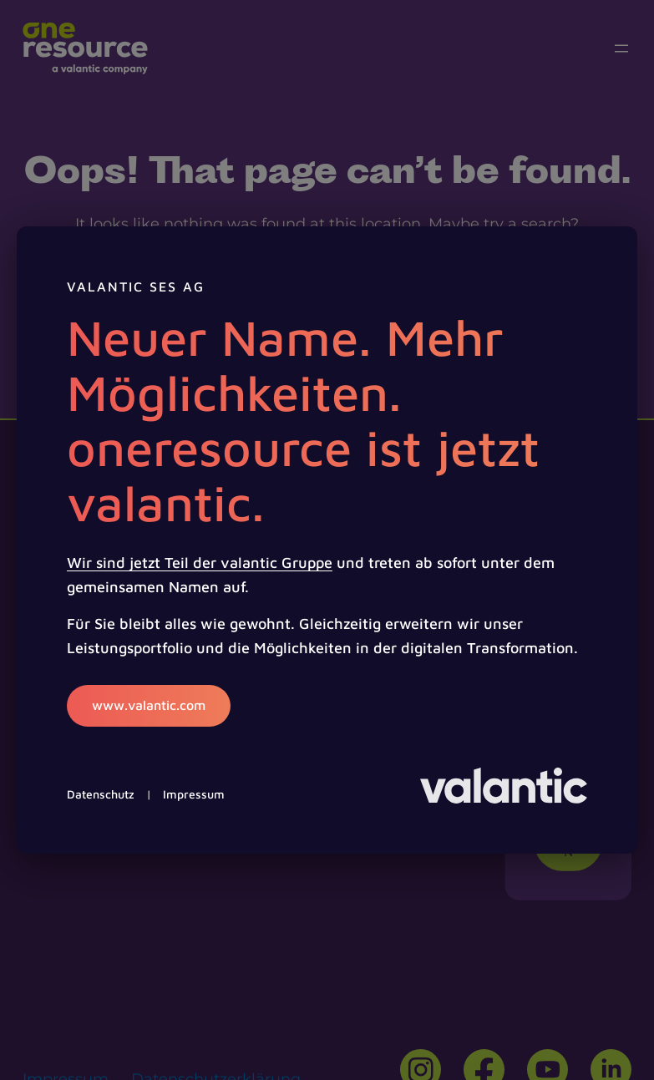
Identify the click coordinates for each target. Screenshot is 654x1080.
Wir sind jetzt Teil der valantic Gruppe (199, 562)
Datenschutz (100, 794)
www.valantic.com (148, 704)
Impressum (194, 794)
